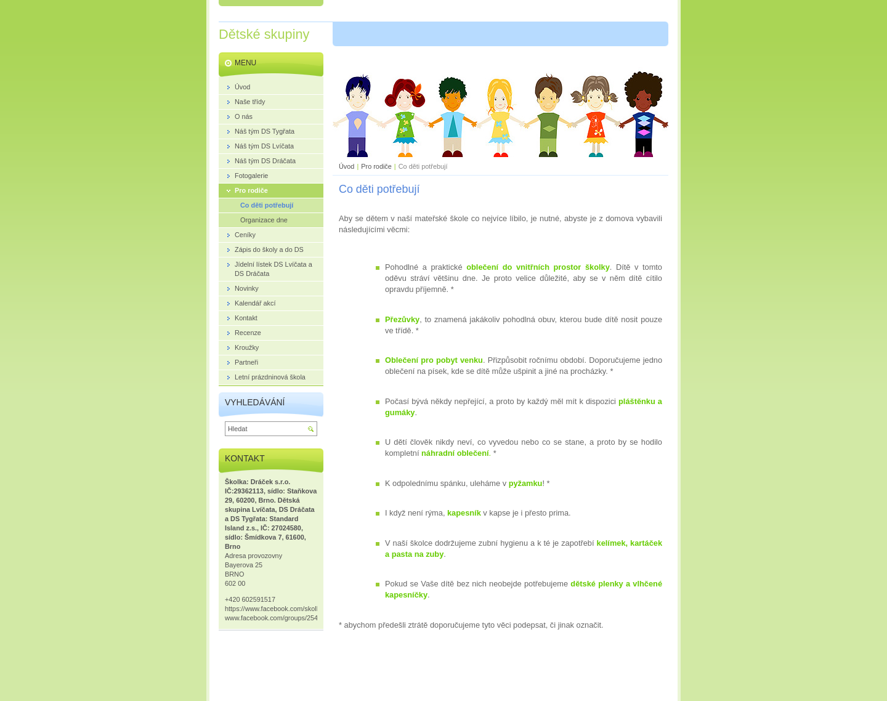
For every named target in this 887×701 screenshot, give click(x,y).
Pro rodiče (376, 166)
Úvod (346, 166)
